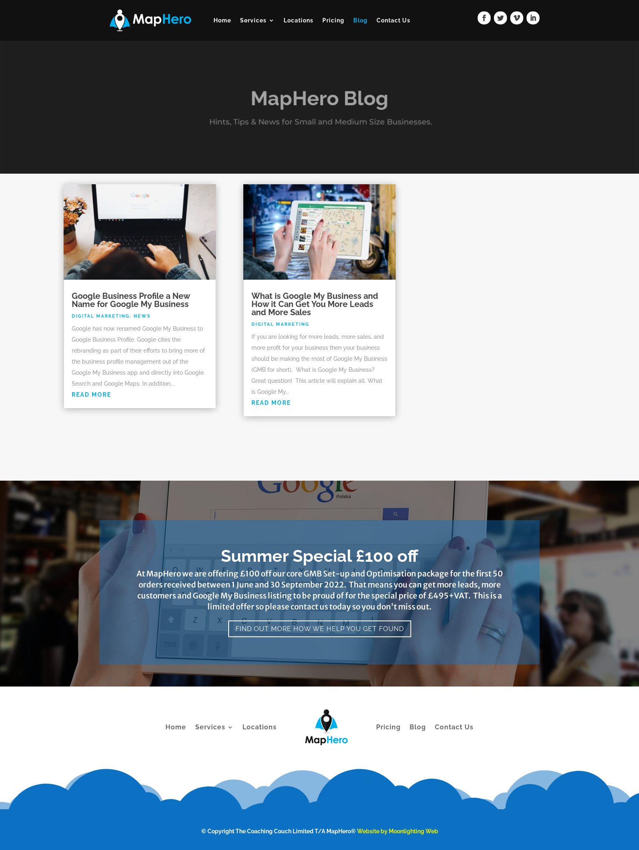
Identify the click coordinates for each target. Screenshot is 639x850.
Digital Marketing (101, 316)
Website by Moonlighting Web (397, 831)
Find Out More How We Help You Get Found (320, 629)
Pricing (333, 20)
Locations (298, 20)
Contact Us (393, 20)
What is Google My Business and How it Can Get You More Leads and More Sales (314, 304)
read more (91, 394)
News (142, 316)
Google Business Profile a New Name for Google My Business (131, 300)
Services (253, 20)
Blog (360, 20)
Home (222, 20)
